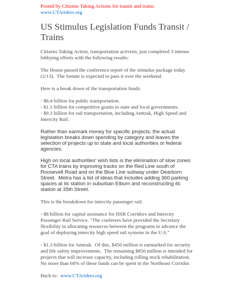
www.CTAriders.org (61, 12)
